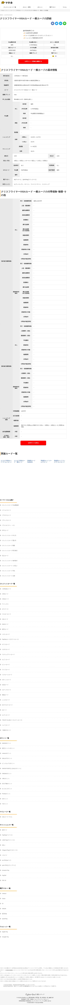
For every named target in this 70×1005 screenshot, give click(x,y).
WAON (4, 908)
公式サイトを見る (33, 443)
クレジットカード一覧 (9, 7)
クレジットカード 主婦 (8, 575)
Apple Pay (5, 931)
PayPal (4, 875)
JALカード (5, 619)
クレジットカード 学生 (8, 570)
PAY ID (4, 880)
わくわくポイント (7, 788)
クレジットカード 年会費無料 (10, 505)
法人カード (5, 555)
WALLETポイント (7, 758)
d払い (3, 845)
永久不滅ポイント (7, 783)
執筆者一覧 (45, 997)
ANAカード (5, 624)
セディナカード (6, 689)
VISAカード (5, 599)
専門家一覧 (38, 997)
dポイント (5, 798)
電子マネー (53, 7)
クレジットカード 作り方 (9, 535)
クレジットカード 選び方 (9, 540)
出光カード (5, 684)
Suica (3, 898)
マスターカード (6, 614)
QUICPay (4, 918)
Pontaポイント (6, 793)
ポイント (40, 7)
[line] (64, 23)
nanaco (4, 893)
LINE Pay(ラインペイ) (8, 840)
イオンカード (6, 634)
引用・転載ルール (31, 999)
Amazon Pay (5, 870)
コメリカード (6, 725)
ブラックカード (6, 520)
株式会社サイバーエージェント (32, 986)
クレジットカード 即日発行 (9, 550)
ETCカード (5, 530)
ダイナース (5, 609)
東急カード (5, 695)
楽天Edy (4, 913)
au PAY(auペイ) (6, 860)
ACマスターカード (7, 705)
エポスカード (6, 649)
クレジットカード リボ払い (9, 565)
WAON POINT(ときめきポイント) (11, 768)
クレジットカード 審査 (8, 545)
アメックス (5, 604)
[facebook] (52, 23)
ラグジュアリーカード (8, 654)
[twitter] (56, 23)
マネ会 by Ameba (9, 970)
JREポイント (6, 778)
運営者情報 (31, 997)
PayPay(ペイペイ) (7, 835)
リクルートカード (7, 674)
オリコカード (6, 644)
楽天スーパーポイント (8, 748)
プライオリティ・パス (8, 525)
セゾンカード (6, 659)
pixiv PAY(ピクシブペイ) (9, 865)
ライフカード (6, 669)
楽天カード (5, 629)
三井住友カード (19, 10)
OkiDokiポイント (7, 773)
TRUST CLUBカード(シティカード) (12, 720)
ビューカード (6, 664)
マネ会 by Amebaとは (22, 997)
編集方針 (51, 997)
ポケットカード (6, 679)
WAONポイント (6, 743)
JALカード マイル (7, 817)
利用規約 (23, 999)
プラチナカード (6, 515)
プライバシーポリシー (43, 999)
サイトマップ (39, 1001)
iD (2, 903)
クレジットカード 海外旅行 (9, 560)
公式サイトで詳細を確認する (33, 61)
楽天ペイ (4, 830)
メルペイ (4, 855)
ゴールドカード (6, 510)
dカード (4, 710)
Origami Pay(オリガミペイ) (9, 850)
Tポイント (5, 803)
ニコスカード (6, 700)
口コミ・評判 (26, 7)
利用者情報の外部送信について (27, 1001)
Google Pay (5, 936)
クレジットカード (9, 10)
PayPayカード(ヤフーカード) (10, 639)
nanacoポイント (6, 753)
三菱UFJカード (6, 730)
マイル (65, 7)
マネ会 (2, 10)
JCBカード (5, 594)
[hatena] (60, 23)
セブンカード (6, 715)
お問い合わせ (47, 1001)
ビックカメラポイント (8, 763)
